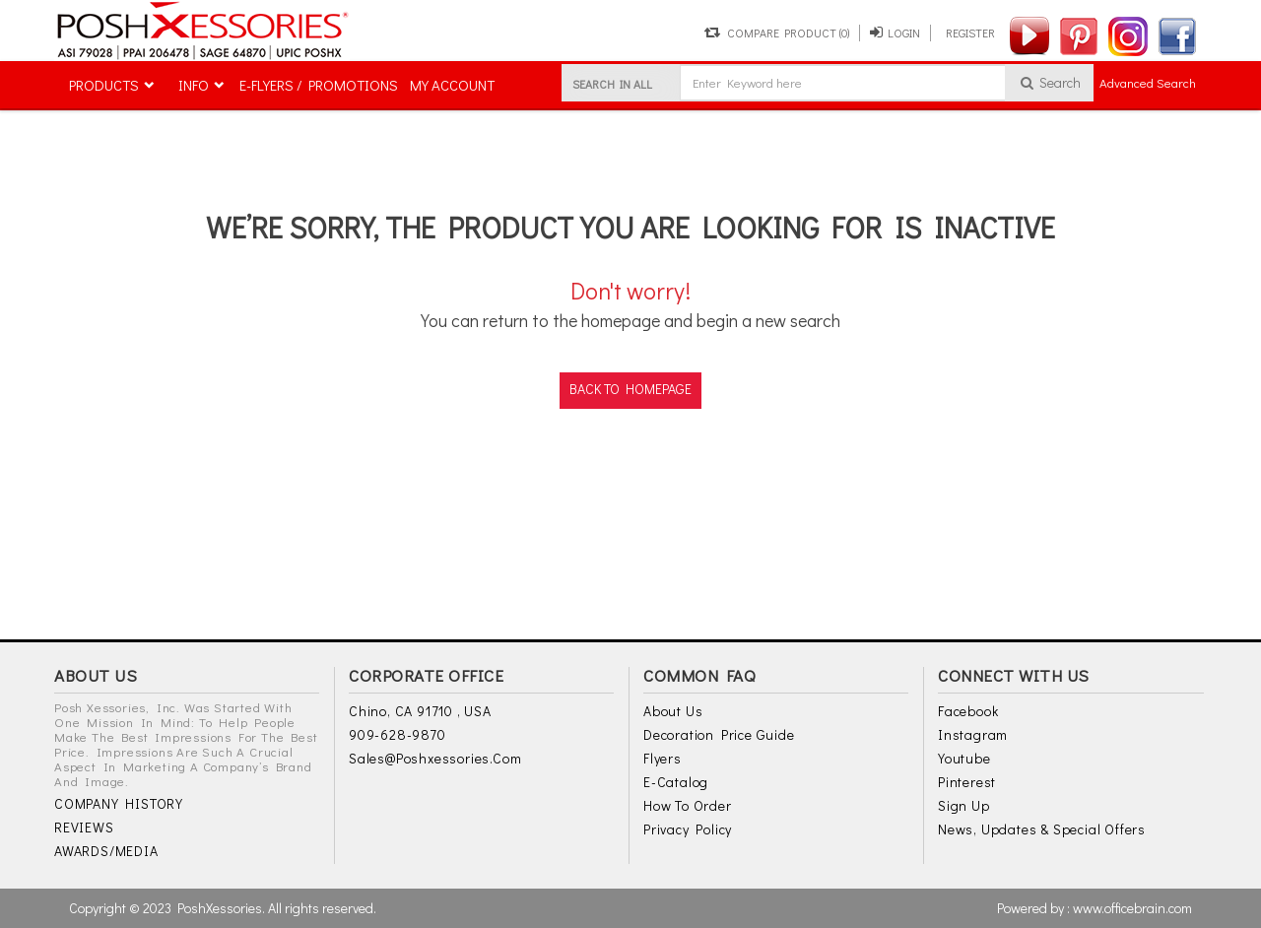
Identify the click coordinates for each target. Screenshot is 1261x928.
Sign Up (964, 805)
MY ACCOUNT (452, 85)
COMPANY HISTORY (118, 803)
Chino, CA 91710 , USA (420, 710)
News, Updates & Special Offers (1042, 829)
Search (1050, 82)
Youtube (964, 758)
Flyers (662, 758)
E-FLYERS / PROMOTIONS (318, 85)
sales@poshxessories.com (435, 758)
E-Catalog (675, 781)
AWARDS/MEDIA (106, 850)
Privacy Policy (687, 829)
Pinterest (967, 781)
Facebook (968, 710)
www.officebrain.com (1132, 907)
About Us (672, 710)
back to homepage (630, 388)
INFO (193, 85)
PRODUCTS (104, 85)
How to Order (687, 805)
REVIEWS (84, 827)
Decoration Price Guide (719, 734)
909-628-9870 (397, 734)
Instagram (973, 734)
